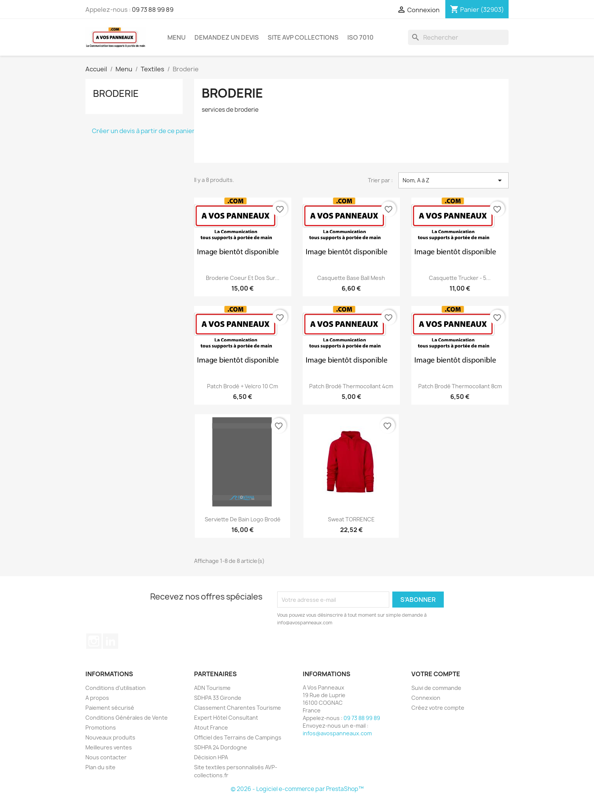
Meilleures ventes (108, 747)
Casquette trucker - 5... (460, 277)
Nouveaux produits (110, 737)
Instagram (93, 641)
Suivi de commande (436, 687)
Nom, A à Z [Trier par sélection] (453, 180)
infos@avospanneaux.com (337, 733)
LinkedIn (110, 641)
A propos (97, 697)
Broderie (116, 93)
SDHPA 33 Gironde (217, 697)
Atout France (211, 727)
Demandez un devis (226, 37)
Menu (176, 37)
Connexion (425, 697)
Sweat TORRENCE (351, 519)
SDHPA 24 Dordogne (220, 747)
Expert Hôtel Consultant (226, 717)
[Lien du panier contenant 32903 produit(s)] (477, 9)
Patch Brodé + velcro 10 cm (242, 386)
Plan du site (100, 767)
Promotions (100, 727)
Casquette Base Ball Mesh (351, 277)
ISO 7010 (360, 37)
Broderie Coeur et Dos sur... (242, 277)
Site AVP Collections (303, 37)
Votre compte (435, 674)
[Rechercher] (458, 37)
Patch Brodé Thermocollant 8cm (460, 386)
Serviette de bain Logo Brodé (243, 519)
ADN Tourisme (212, 687)
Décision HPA (211, 757)
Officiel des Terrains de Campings (237, 737)
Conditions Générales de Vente (126, 717)
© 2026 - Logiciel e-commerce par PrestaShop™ (297, 789)
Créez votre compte (437, 707)
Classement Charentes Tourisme (237, 707)
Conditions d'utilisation (115, 687)
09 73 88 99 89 (152, 9)
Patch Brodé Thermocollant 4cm (351, 386)
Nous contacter (106, 757)
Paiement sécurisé (109, 707)
